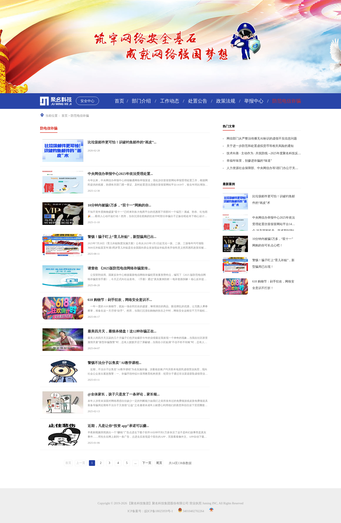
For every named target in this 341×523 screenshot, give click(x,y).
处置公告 (197, 101)
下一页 (146, 463)
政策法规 (225, 101)
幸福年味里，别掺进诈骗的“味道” (249, 160)
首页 (119, 101)
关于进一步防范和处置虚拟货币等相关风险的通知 (260, 146)
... (135, 463)
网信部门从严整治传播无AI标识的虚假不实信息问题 (262, 138)
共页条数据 (180, 463)
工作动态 (169, 101)
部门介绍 (141, 101)
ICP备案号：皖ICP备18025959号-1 (150, 511)
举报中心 (253, 101)
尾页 (159, 463)
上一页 (80, 463)
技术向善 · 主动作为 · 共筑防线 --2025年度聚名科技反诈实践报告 (270, 153)
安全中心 (87, 101)
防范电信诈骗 (286, 101)
